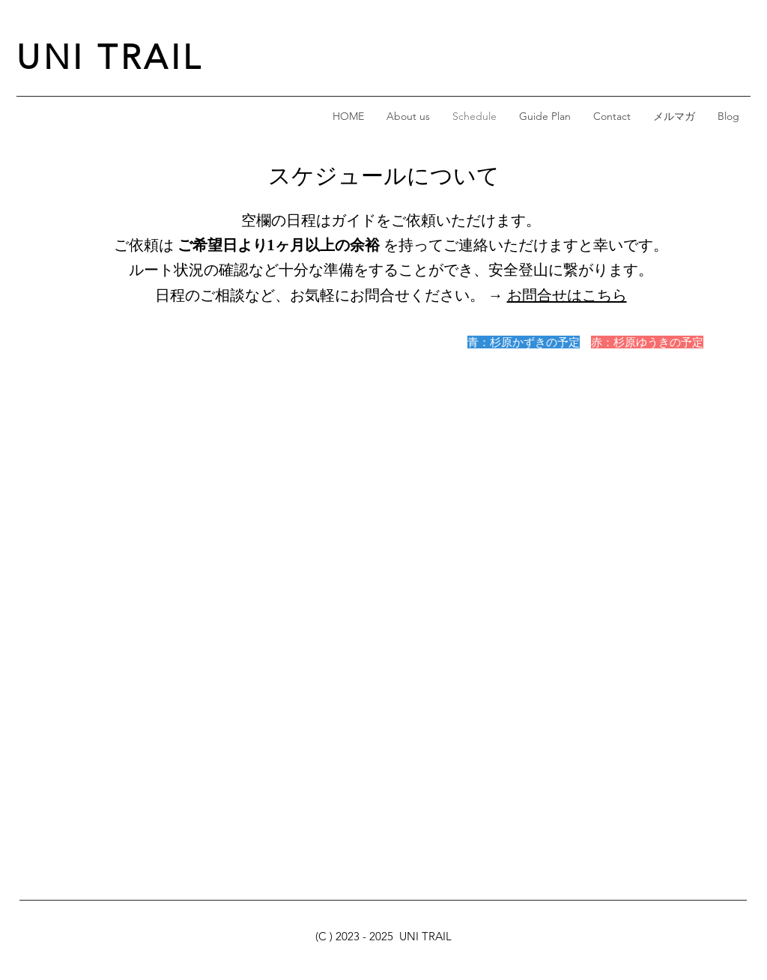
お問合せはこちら (567, 295)
